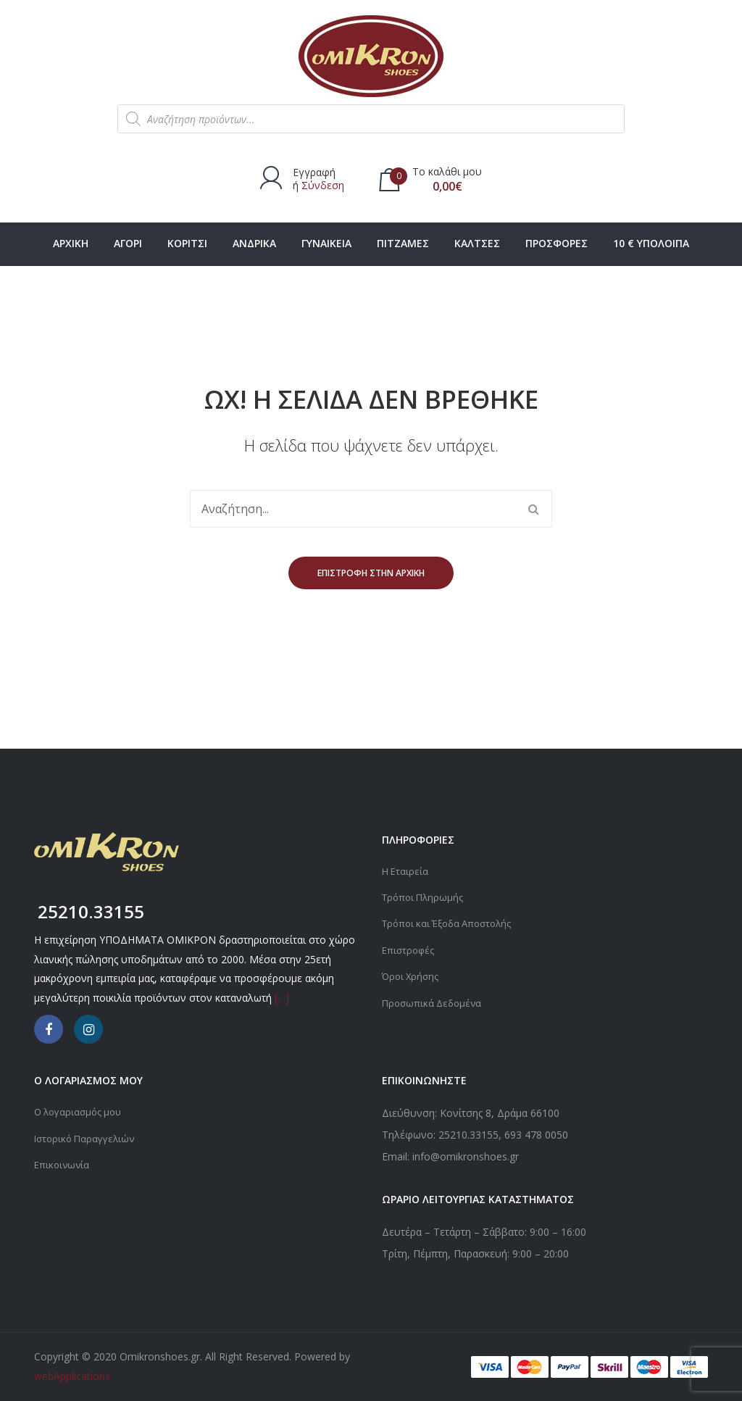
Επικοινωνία (63, 1164)
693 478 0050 (536, 1135)
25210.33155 (468, 1135)
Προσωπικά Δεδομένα (434, 1001)
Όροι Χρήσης (412, 975)
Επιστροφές (410, 949)
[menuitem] (70, 244)
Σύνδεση (322, 185)
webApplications (72, 1376)
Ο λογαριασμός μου (81, 1111)
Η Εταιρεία (406, 871)
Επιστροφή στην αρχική (371, 573)
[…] (282, 998)
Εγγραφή (314, 172)
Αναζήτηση (533, 509)
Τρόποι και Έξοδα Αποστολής (452, 923)
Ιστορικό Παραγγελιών (87, 1137)
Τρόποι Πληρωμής (425, 897)
